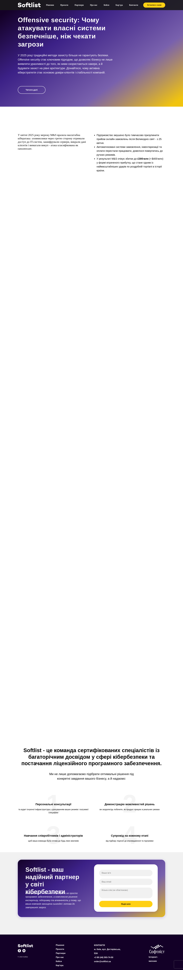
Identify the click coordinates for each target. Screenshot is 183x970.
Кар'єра (119, 5)
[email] (125, 882)
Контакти (133, 5)
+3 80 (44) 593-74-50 (103, 957)
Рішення (50, 5)
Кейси (106, 5)
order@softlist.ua (102, 961)
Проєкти (64, 5)
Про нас (93, 5)
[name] (125, 873)
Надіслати (126, 904)
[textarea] (125, 893)
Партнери (79, 5)
